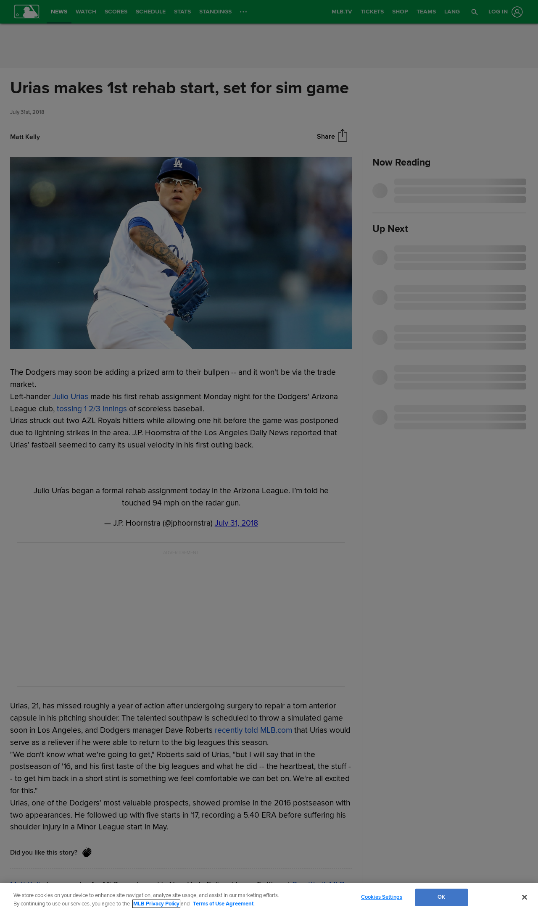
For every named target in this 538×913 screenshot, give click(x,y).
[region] (269, 898)
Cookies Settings (381, 897)
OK (441, 897)
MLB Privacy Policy (156, 903)
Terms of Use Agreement (223, 903)
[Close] (524, 897)
